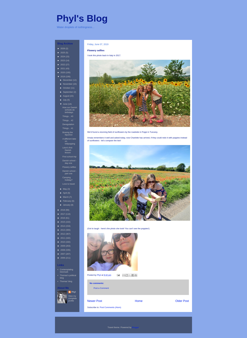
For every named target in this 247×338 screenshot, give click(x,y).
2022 (63, 64)
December (68, 80)
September (68, 92)
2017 (63, 214)
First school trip (69, 156)
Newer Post (94, 301)
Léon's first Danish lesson (67, 150)
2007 (63, 254)
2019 (63, 76)
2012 (63, 234)
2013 (63, 230)
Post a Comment (101, 288)
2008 (63, 250)
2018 (63, 210)
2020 (63, 72)
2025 (63, 52)
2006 (63, 258)
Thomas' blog (66, 281)
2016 (63, 218)
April (65, 193)
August (66, 96)
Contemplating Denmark (66, 270)
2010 (63, 242)
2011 (63, 238)
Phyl (74, 292)
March (66, 197)
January (67, 205)
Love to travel (68, 184)
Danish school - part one (69, 172)
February (67, 201)
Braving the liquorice (67, 133)
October (67, 88)
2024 (63, 56)
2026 (63, 48)
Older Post (182, 301)
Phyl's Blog (82, 18)
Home (139, 301)
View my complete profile (72, 298)
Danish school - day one (69, 161)
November (68, 84)
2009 (63, 246)
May (65, 189)
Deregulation (68, 124)
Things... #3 (67, 116)
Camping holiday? (67, 178)
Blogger (135, 327)
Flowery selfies (69, 167)
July (65, 100)
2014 (63, 226)
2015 (63, 222)
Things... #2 (67, 120)
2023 (63, 60)
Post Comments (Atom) (110, 307)
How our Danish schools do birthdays (69, 110)
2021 (63, 68)
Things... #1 (67, 128)
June (65, 104)
